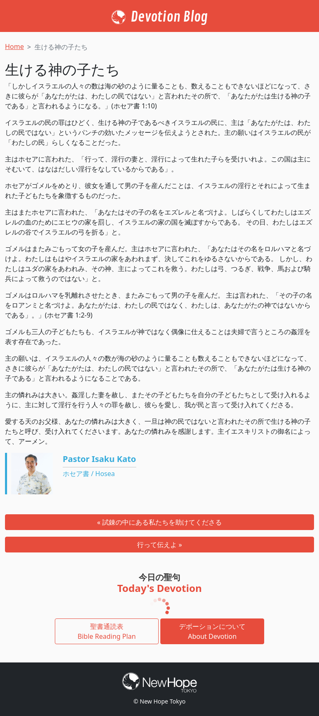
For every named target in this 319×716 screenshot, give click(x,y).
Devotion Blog (169, 17)
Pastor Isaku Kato (99, 458)
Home (14, 46)
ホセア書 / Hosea (89, 473)
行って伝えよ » (159, 544)
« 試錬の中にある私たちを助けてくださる (159, 522)
